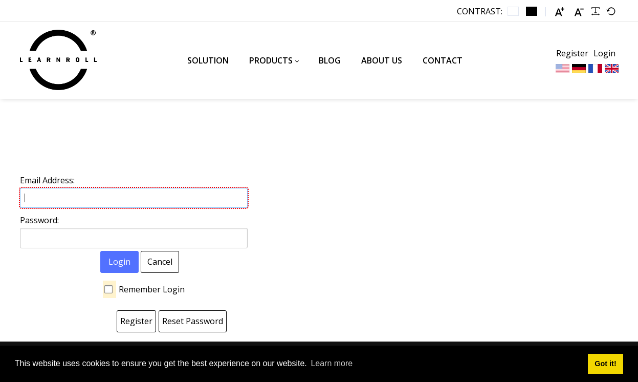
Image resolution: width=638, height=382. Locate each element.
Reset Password (192, 321)
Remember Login (152, 289)
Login (604, 53)
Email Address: (47, 180)
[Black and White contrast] (531, 11)
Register (572, 53)
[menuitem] (208, 60)
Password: (39, 220)
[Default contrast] (513, 11)
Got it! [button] (605, 363)
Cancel (159, 261)
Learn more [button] (332, 363)
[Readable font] (595, 11)
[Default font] (611, 11)
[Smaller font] (579, 11)
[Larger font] (559, 11)
